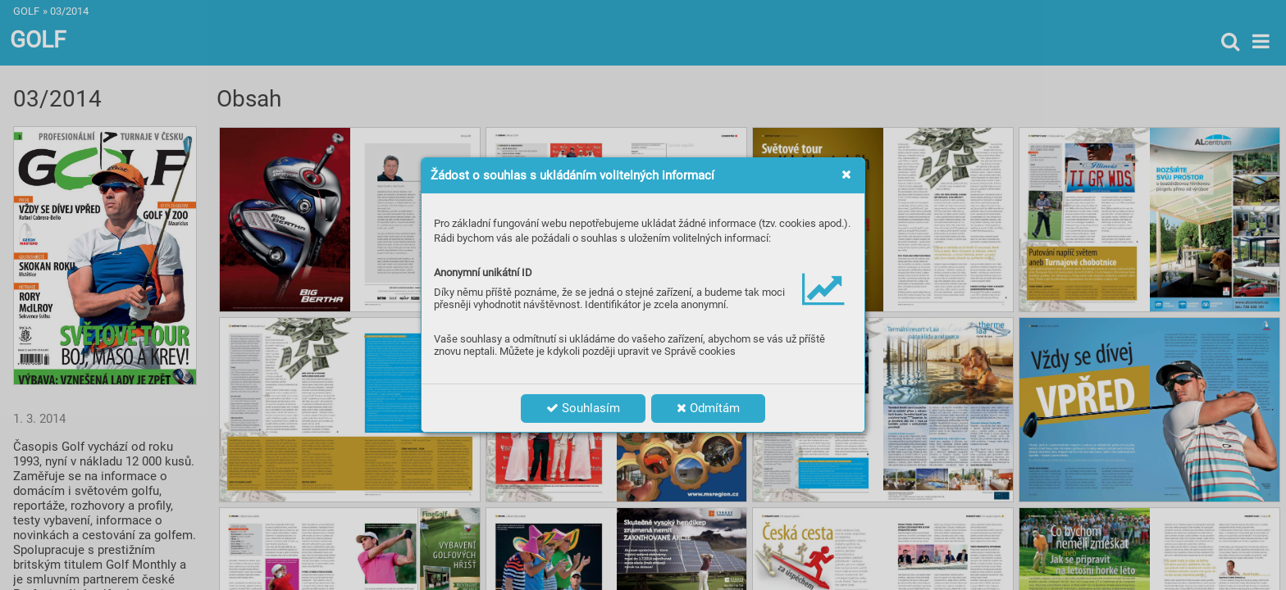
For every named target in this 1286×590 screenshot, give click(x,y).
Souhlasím (583, 408)
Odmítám (708, 408)
